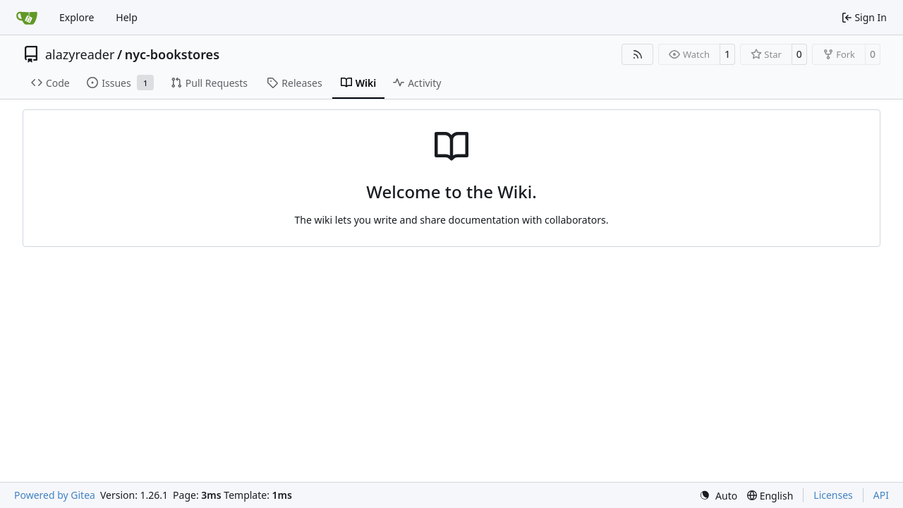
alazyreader (79, 54)
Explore (76, 17)
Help (127, 17)
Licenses (833, 495)
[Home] (27, 17)
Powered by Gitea (54, 495)
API (881, 495)
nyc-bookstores (172, 54)
